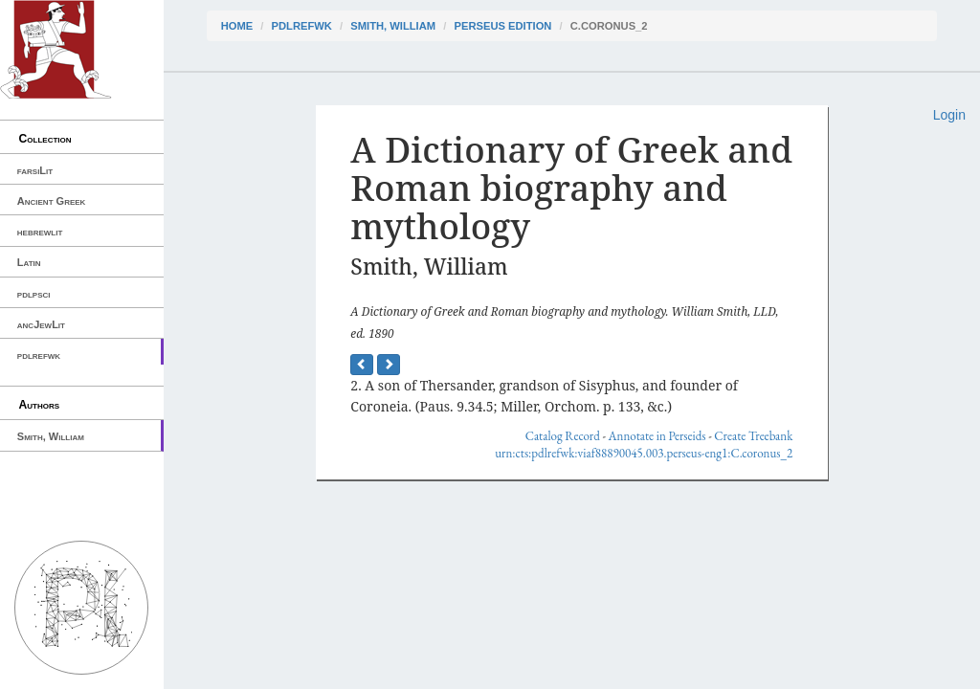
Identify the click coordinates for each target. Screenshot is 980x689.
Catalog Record (562, 436)
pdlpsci (34, 294)
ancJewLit (41, 324)
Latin (29, 262)
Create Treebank (753, 436)
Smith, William (50, 436)
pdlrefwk (38, 355)
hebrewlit (40, 231)
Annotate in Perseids (657, 436)
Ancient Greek (51, 201)
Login (949, 114)
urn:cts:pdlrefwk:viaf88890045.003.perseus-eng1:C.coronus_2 (643, 453)
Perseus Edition (502, 26)
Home (237, 26)
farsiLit (35, 170)
